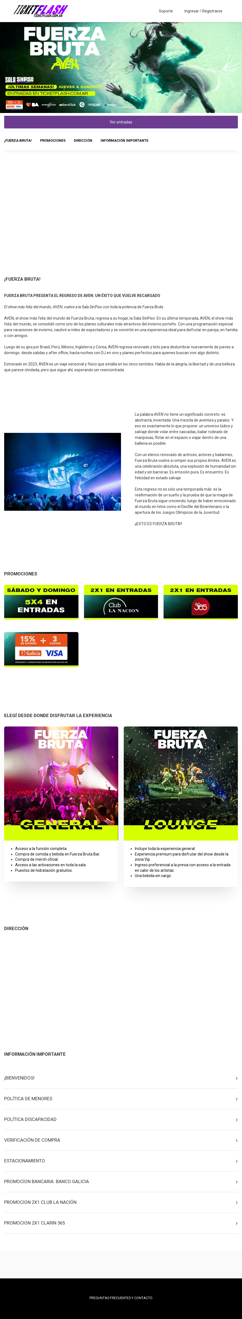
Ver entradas (121, 122)
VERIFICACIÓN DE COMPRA (32, 1140)
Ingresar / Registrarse (203, 11)
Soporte (166, 11)
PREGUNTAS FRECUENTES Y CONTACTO (121, 1298)
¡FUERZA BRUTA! (18, 140)
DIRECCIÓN (83, 140)
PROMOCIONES (52, 140)
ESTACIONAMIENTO (24, 1160)
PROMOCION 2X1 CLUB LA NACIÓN (40, 1202)
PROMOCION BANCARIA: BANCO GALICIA (46, 1181)
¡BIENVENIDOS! (19, 1078)
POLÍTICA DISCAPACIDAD (30, 1119)
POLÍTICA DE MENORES (28, 1098)
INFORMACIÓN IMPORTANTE (124, 140)
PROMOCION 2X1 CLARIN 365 (34, 1223)
